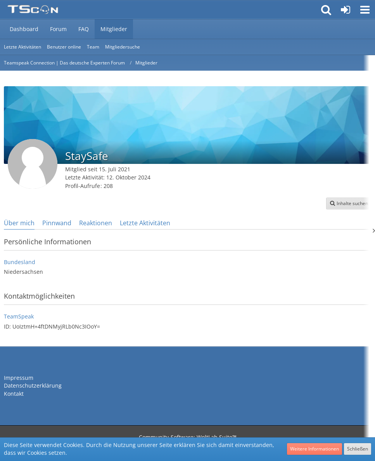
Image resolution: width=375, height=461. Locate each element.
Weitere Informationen (314, 448)
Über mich (19, 223)
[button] (365, 9)
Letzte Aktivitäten (145, 223)
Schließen (357, 448)
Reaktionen (95, 223)
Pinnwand (56, 223)
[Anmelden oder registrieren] (345, 9)
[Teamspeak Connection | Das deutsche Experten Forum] (32, 9)
